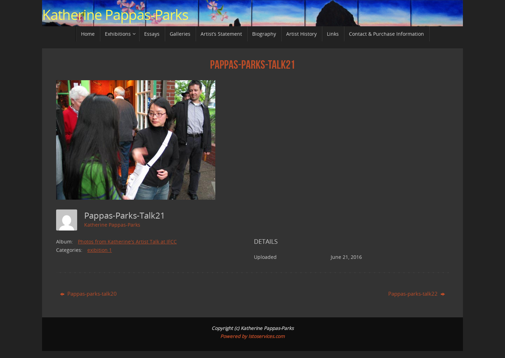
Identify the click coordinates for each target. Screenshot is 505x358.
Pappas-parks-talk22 (416, 293)
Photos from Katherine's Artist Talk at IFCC (127, 241)
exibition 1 (99, 250)
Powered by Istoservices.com (252, 336)
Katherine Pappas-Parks (115, 14)
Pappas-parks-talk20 (88, 293)
